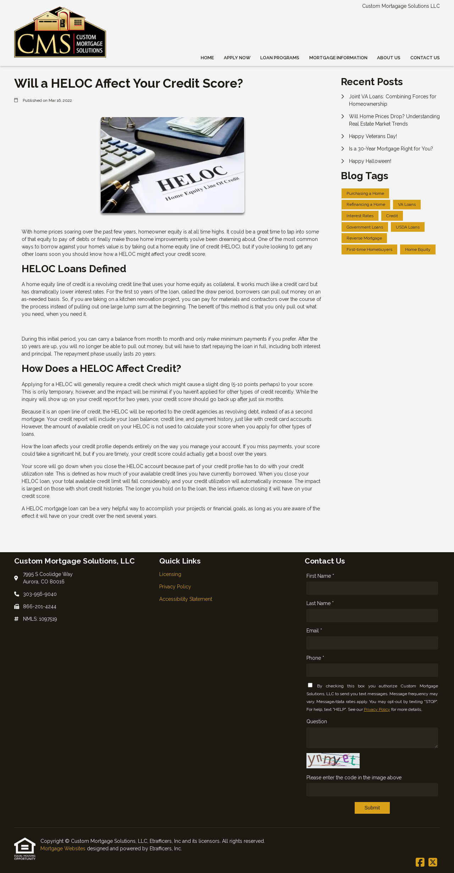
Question (316, 721)
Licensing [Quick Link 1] (170, 574)
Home (207, 57)
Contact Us (425, 57)
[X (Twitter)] (432, 862)
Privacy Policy (377, 709)
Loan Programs (279, 57)
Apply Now (237, 57)
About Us (388, 57)
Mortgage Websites (63, 848)
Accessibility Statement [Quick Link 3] (185, 599)
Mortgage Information (338, 57)
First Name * (320, 576)
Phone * (315, 658)
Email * (314, 630)
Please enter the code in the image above (354, 777)
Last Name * (320, 603)
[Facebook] (420, 862)
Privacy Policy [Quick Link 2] (175, 586)
